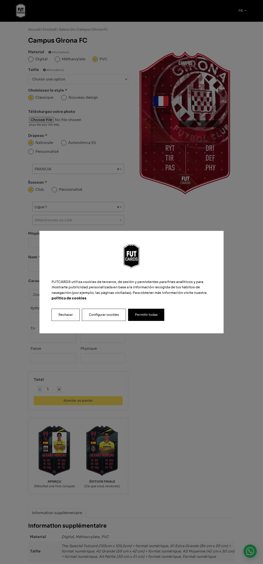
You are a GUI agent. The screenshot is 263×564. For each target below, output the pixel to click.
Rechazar (65, 315)
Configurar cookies (104, 315)
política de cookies (69, 298)
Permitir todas (146, 315)
